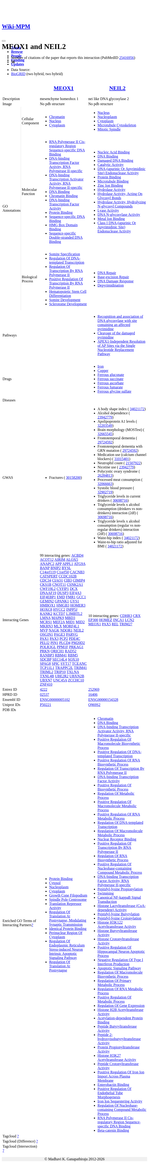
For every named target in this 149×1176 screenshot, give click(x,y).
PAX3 (54, 639)
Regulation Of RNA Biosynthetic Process (113, 858)
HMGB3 (62, 605)
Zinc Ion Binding (110, 185)
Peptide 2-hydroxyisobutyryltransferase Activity (119, 1039)
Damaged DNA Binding (115, 160)
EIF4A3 (75, 593)
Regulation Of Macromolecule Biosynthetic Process (120, 974)
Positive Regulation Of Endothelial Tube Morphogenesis (114, 1093)
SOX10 (73, 659)
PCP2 (64, 639)
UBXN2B (76, 676)
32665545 (105, 434)
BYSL (66, 568)
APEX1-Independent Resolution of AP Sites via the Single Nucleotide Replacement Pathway (122, 347)
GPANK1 (62, 601)
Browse (17, 52)
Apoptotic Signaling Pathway (119, 968)
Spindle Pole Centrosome (68, 899)
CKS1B (45, 584)
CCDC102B (68, 576)
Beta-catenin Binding (113, 1130)
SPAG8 (45, 664)
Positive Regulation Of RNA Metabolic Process (119, 816)
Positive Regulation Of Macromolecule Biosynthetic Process (119, 743)
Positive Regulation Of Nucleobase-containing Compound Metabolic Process (120, 868)
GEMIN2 (47, 601)
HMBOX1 (48, 605)
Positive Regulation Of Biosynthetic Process (114, 787)
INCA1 (118, 620)
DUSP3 (63, 593)
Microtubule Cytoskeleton (117, 125)
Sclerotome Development (68, 304)
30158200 (73, 478)
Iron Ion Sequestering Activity (120, 1101)
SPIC (56, 664)
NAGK (54, 630)
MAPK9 (57, 618)
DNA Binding (59, 192)
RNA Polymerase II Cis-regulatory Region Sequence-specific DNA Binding (67, 148)
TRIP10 (60, 672)
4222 (43, 689)
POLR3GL (48, 647)
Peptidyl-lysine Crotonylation (119, 918)
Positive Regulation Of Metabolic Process (114, 999)
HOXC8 (46, 609)
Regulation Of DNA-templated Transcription (66, 260)
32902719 (105, 492)
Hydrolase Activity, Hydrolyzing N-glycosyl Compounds (122, 204)
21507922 (133, 463)
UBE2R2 (62, 676)
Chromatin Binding (63, 196)
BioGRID (18, 74)
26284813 (105, 475)
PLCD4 (64, 643)
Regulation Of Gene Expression (121, 1006)
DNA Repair (107, 273)
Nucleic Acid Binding (114, 152)
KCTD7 (59, 614)
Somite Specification (64, 254)
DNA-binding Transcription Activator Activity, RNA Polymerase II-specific (66, 181)
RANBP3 (47, 655)
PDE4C (74, 639)
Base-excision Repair (113, 277)
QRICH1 (57, 651)
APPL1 (67, 564)
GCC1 (81, 597)
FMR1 (71, 597)
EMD (61, 597)
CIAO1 (57, 580)
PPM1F (62, 647)
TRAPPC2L (64, 668)
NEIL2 (117, 88)
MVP (44, 630)
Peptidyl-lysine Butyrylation (119, 914)
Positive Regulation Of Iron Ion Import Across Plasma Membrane (121, 1076)
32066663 (105, 484)
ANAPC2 (47, 564)
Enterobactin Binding (113, 1085)
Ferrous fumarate (110, 387)
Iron (101, 366)
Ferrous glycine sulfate (114, 391)
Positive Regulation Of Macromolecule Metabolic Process (117, 806)
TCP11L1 (47, 668)
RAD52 (70, 651)
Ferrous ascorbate (111, 383)
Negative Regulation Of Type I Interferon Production (120, 962)
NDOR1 (66, 630)
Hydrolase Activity (111, 190)
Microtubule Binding (113, 181)
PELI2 (45, 643)
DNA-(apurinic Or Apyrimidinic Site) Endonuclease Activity (122, 171)
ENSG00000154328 (103, 700)
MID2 (80, 622)
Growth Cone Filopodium (68, 895)
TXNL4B (47, 676)
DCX (74, 589)
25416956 (126, 58)
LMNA (45, 618)
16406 (93, 694)
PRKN (45, 651)
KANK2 (46, 614)
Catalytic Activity (111, 165)
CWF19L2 (48, 589)
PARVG (72, 634)
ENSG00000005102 (55, 700)
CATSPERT (49, 576)
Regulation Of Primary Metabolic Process (114, 983)
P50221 (45, 705)
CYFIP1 (63, 589)
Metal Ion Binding (111, 219)
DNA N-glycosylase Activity (119, 215)
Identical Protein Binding (67, 929)
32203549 (105, 426)
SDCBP (45, 659)
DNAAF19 (48, 593)
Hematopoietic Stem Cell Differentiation (67, 294)
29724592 (105, 442)
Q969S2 (94, 705)
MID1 (70, 622)
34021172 (137, 409)
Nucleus (55, 121)
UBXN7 (46, 680)
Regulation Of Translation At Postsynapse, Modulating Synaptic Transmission (67, 918)
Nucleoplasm (107, 117)
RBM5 (73, 655)
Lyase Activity (108, 210)
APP (58, 564)
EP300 (93, 620)
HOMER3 (77, 605)
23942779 (105, 417)
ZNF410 (46, 684)
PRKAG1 (76, 647)
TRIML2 (46, 672)
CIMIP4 (79, 580)
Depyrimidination (111, 285)
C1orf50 (63, 572)
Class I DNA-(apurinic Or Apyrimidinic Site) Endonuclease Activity (117, 227)
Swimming (106, 893)
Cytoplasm (57, 125)
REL (115, 624)
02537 (44, 694)
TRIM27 (125, 624)
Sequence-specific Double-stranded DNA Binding (66, 237)
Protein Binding (61, 212)
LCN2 (129, 620)
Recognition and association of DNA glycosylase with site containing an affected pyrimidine (120, 323)
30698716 (120, 500)
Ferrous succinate (110, 379)
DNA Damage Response (116, 281)
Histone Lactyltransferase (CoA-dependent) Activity (122, 908)
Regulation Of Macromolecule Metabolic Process (120, 833)
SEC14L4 (59, 659)
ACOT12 (47, 560)
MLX (58, 626)
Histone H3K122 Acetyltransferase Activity (117, 924)
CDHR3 (126, 616)
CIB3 (68, 580)
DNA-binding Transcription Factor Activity (64, 204)
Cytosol (55, 883)
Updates (17, 64)
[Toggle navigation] (4, 41)
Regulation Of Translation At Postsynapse (59, 966)
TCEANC (79, 664)
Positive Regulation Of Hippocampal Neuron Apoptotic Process (121, 951)
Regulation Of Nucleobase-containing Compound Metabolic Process (122, 1109)
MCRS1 (46, 622)
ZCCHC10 (76, 680)
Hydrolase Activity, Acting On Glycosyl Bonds (120, 196)
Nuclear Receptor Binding (117, 839)
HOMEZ (105, 620)
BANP (45, 568)
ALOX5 (72, 560)
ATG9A (79, 564)
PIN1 (54, 643)
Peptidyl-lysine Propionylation (120, 889)
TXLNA (73, 672)
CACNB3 (77, 572)
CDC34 (45, 580)
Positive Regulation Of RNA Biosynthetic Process (119, 762)
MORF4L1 (71, 626)
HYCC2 (59, 609)
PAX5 (106, 624)
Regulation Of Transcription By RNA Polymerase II (66, 271)
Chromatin (57, 117)
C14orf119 (48, 572)
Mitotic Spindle (109, 129)
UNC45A (60, 680)
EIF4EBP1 (48, 597)
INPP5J (71, 609)
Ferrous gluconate (111, 375)
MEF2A (59, 622)
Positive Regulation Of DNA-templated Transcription (120, 754)
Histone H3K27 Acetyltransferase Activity (117, 1058)
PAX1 (44, 639)
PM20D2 (78, 643)
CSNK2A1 (75, 584)
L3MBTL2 (74, 614)
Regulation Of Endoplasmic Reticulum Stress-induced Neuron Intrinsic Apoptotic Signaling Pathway (67, 949)
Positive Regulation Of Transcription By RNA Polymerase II (66, 283)
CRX (137, 616)
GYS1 (74, 601)
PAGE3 (59, 634)
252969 (93, 689)
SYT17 (65, 664)
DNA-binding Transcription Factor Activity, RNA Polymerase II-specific (65, 164)
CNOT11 (59, 584)
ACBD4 (77, 555)
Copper (103, 371)
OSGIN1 (46, 634)
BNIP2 (56, 568)
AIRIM (59, 560)
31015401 (121, 459)
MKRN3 (46, 626)
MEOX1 (64, 88)
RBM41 (61, 655)
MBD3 (70, 618)
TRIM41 (80, 668)
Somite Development (64, 300)
